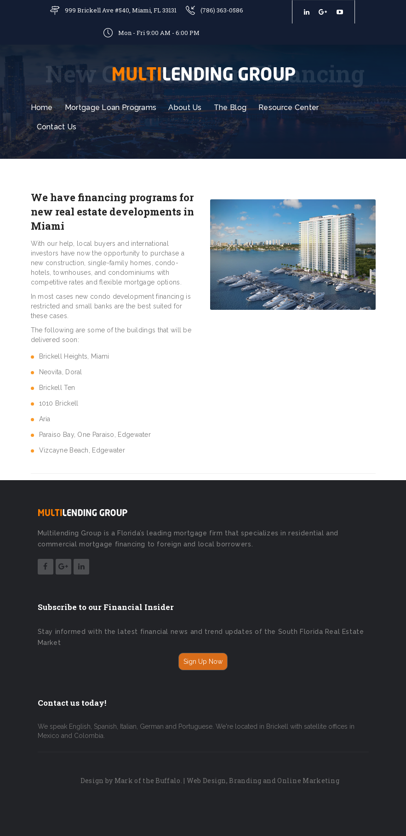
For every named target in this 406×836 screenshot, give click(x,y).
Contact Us (57, 126)
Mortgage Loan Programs (111, 107)
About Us (184, 107)
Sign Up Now (203, 661)
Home (42, 107)
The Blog (230, 107)
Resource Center (288, 107)
